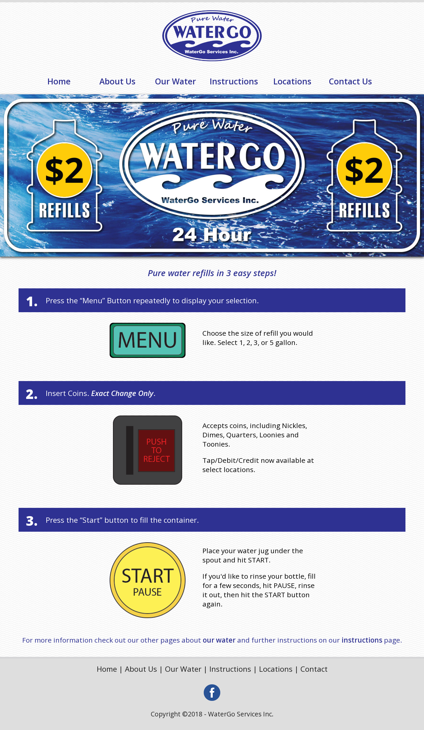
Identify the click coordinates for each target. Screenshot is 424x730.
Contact (314, 669)
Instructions (234, 81)
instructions (362, 640)
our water (219, 640)
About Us (117, 81)
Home (59, 81)
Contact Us (350, 81)
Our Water (175, 81)
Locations (292, 81)
